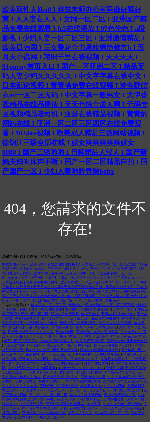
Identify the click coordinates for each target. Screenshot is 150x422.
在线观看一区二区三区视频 (81, 372)
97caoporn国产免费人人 (56, 341)
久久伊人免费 (107, 390)
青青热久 (75, 305)
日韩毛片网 (114, 368)
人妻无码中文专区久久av (79, 408)
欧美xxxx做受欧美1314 (112, 345)
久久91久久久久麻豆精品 (122, 381)
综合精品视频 (30, 354)
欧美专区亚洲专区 (90, 341)
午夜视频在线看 (28, 318)
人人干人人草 (37, 336)
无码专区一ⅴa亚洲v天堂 (78, 323)
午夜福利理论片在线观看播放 (98, 354)
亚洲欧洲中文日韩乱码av (59, 386)
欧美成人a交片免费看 (116, 323)
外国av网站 (11, 413)
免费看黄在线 (50, 381)
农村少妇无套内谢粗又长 (105, 399)
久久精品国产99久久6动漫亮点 (32, 368)
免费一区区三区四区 (20, 341)
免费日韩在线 (26, 381)
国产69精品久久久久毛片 (123, 372)
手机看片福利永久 (43, 372)
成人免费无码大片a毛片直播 (62, 399)
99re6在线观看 (130, 390)
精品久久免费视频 (106, 318)
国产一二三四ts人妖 (57, 354)
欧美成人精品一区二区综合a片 (66, 318)
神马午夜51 (131, 318)
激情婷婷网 (65, 332)
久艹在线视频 (115, 386)
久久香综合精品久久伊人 (22, 377)
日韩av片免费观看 (65, 314)
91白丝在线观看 (96, 363)
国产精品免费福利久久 (61, 377)
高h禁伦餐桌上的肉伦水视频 (51, 327)
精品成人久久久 (81, 413)
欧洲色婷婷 (90, 314)
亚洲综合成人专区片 (35, 359)
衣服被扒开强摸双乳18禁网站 (88, 309)
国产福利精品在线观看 (40, 408)
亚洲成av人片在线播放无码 (61, 363)
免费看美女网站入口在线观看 (123, 359)
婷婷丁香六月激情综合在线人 (76, 359)
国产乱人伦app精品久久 (128, 336)
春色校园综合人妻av (42, 323)
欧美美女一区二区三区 (49, 305)
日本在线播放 (106, 327)
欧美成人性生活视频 (86, 395)
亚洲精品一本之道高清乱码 (97, 332)
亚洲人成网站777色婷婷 (22, 345)
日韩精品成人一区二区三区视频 (110, 305)
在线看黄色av (91, 386)
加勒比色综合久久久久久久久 (81, 368)
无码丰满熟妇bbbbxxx (118, 314)
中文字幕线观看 (31, 404)
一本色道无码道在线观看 (81, 381)
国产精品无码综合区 (120, 395)
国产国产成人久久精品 (20, 363)
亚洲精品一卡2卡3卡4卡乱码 (44, 413)
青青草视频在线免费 (47, 309)
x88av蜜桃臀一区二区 (112, 413)
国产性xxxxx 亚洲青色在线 (127, 341)
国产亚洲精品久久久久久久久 (31, 332)
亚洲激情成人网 (93, 377)
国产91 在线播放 (79, 345)
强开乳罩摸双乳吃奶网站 (65, 404)
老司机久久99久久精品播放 (121, 408)
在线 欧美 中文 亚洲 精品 (88, 336)
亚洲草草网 (84, 327)
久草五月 (93, 404)
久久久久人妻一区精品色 (122, 404)
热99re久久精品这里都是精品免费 (52, 350)
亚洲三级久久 (54, 345)
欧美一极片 (58, 336)
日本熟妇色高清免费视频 (99, 350)
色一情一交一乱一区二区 (49, 395)
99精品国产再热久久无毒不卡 (42, 417)
